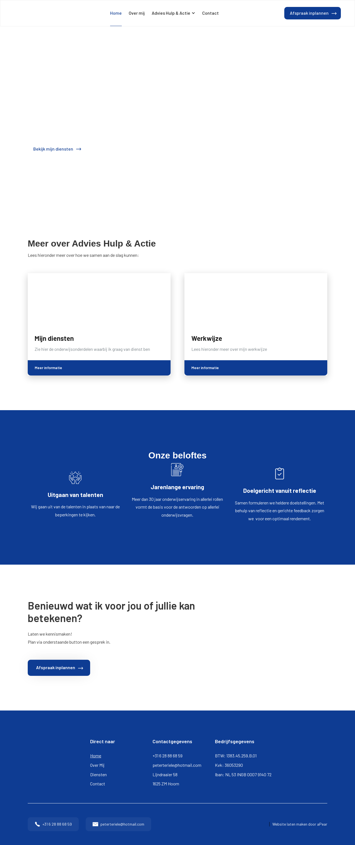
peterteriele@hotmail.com (177, 765)
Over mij (137, 13)
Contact (210, 13)
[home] (29, 13)
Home (116, 13)
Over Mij (97, 765)
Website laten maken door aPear (299, 824)
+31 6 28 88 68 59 (167, 755)
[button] (173, 13)
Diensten (98, 774)
